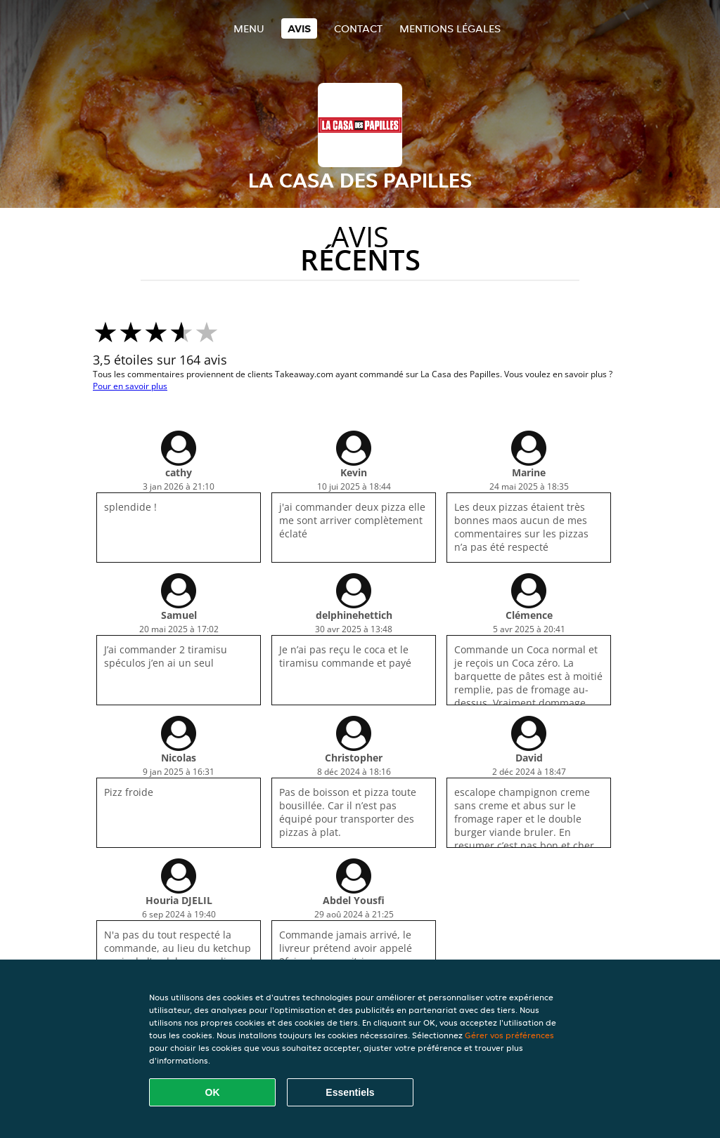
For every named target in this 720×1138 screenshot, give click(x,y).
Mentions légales (450, 28)
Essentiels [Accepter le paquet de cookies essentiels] (350, 1092)
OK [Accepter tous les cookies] (212, 1092)
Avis (299, 28)
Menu (248, 28)
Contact (358, 28)
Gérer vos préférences (509, 1035)
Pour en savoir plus (130, 386)
